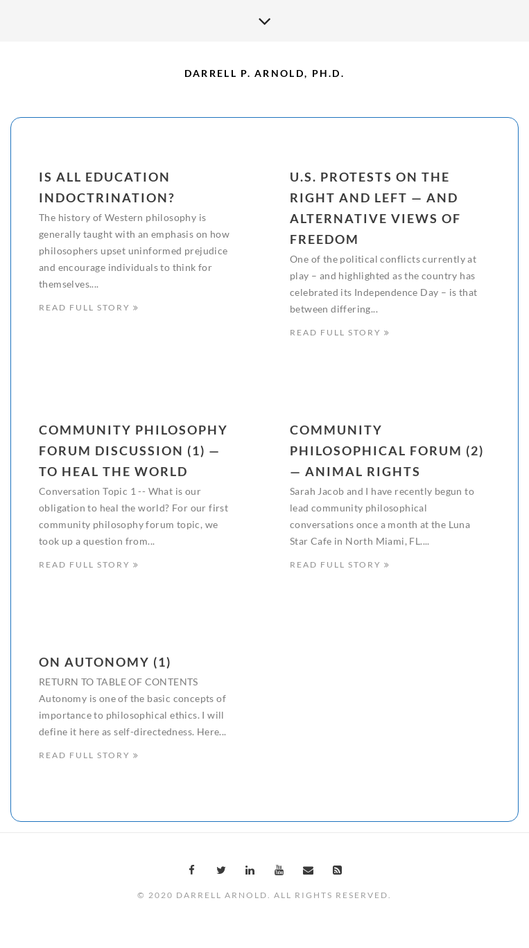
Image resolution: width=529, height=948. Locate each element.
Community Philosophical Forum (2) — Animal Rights (387, 451)
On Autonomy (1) (105, 664)
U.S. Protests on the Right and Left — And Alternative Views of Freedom (375, 208)
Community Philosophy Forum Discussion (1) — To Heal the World (133, 451)
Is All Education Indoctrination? (107, 187)
